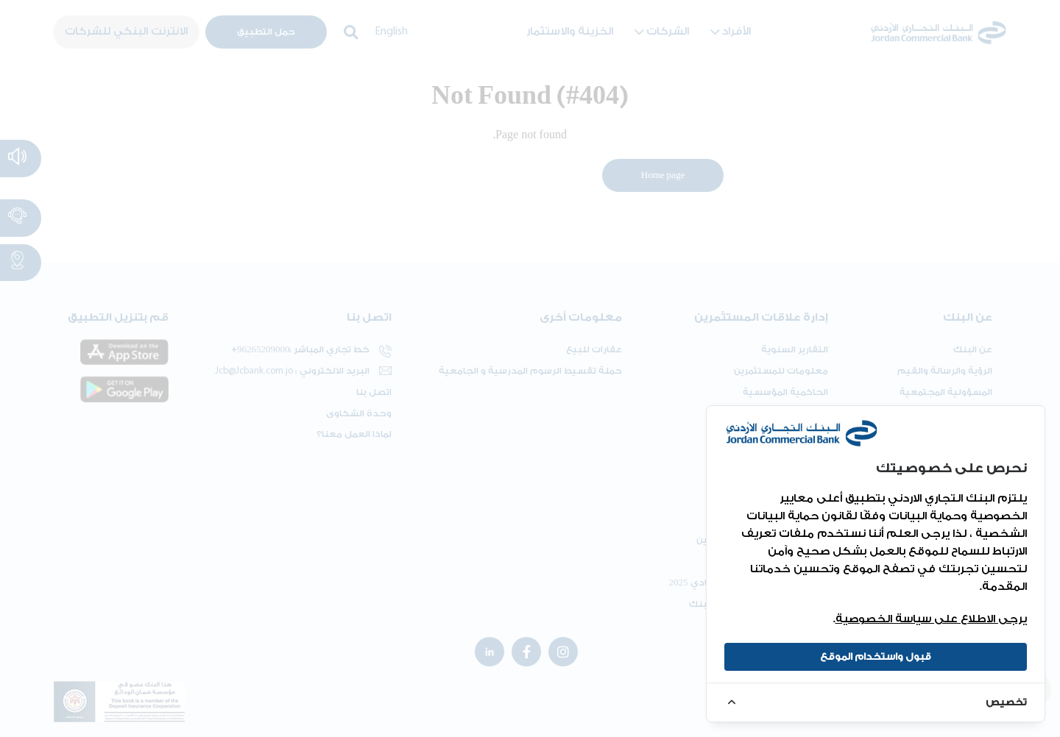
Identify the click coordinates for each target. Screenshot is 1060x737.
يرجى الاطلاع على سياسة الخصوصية (931, 619)
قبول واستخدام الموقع (875, 656)
